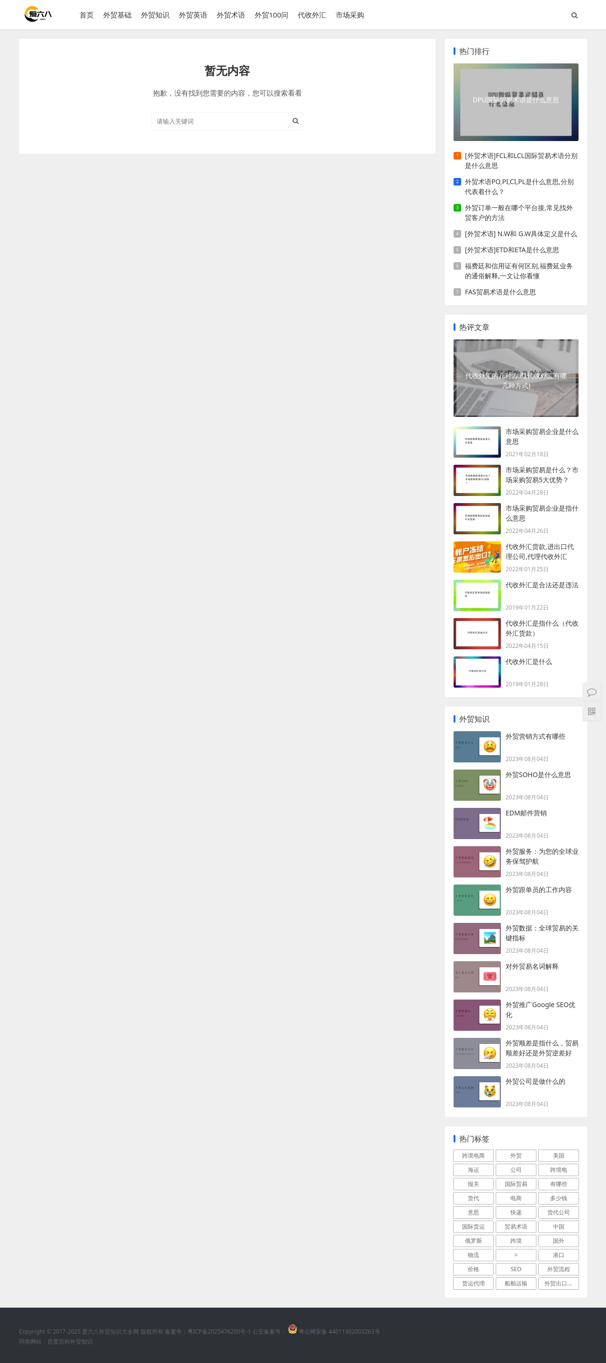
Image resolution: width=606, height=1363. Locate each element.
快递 (516, 1212)
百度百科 (58, 1341)
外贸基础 (117, 14)
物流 (473, 1255)
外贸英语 (193, 14)
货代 (473, 1198)
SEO (516, 1269)
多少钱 (558, 1198)
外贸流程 (558, 1269)
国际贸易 (516, 1184)
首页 (87, 14)
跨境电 (558, 1170)
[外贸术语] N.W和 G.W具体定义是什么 (521, 233)
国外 (558, 1241)
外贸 (516, 1155)
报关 (473, 1184)
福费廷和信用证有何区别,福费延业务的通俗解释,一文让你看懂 (519, 270)
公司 (516, 1170)
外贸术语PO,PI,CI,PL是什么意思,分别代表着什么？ (519, 186)
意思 (473, 1212)
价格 (473, 1269)
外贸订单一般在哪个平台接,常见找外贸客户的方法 (519, 212)
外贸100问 (271, 14)
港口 (558, 1255)
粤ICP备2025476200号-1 (219, 1332)
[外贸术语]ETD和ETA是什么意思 (512, 249)
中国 (558, 1226)
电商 (516, 1198)
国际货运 (473, 1226)
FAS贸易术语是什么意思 (500, 291)
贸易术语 (516, 1226)
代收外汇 (312, 14)
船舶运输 (516, 1283)
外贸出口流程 (561, 1283)
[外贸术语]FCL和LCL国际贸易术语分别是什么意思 (521, 160)
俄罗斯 (473, 1241)
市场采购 (350, 14)
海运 (473, 1170)
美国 (558, 1155)
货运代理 (473, 1283)
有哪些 (558, 1184)
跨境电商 (473, 1155)
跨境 (516, 1241)
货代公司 (558, 1212)
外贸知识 (155, 14)
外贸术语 (231, 14)
